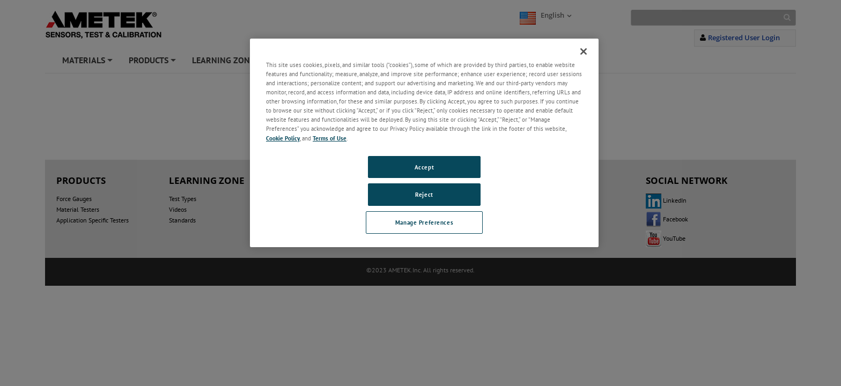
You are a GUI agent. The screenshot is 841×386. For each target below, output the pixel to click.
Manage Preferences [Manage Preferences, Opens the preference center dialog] (424, 222)
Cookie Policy (283, 138)
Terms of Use (329, 138)
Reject (424, 194)
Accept (424, 167)
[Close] (583, 51)
